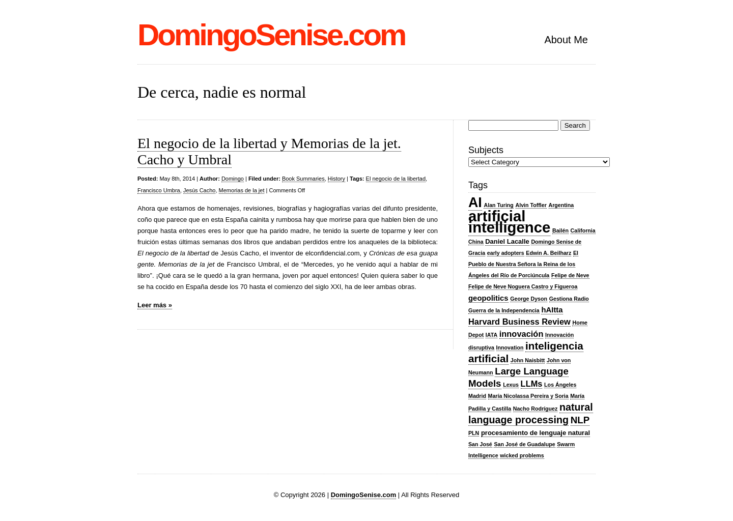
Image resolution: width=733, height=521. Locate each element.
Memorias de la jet (242, 190)
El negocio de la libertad (396, 179)
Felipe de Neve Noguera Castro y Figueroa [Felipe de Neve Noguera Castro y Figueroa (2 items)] (522, 286)
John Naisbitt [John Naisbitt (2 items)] (528, 360)
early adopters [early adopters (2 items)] (505, 253)
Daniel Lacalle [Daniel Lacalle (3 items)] (507, 241)
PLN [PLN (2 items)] (473, 433)
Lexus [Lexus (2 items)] (511, 385)
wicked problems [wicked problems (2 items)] (522, 455)
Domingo (232, 179)
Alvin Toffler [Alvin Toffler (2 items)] (531, 205)
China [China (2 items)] (476, 242)
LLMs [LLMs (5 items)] (532, 383)
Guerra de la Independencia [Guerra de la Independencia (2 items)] (504, 310)
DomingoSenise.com (271, 35)
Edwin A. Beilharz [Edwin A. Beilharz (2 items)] (548, 253)
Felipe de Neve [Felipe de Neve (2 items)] (570, 275)
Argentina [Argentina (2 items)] (561, 205)
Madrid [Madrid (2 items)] (477, 396)
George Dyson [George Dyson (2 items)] (528, 299)
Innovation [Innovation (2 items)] (510, 347)
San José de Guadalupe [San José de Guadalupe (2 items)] (524, 444)
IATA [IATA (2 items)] (491, 335)
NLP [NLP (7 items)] (580, 420)
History (336, 179)
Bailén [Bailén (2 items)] (560, 230)
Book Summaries (303, 179)
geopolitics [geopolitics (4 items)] (488, 298)
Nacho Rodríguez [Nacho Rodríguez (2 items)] (535, 409)
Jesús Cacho (199, 190)
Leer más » (154, 305)
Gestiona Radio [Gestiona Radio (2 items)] (569, 299)
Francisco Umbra (158, 190)
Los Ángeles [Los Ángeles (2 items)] (560, 385)
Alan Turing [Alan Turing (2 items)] (498, 205)
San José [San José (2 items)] (480, 444)
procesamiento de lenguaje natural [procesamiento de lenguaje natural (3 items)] (535, 433)
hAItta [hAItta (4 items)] (551, 310)
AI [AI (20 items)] (475, 202)
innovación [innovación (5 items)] (521, 333)
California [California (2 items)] (583, 230)
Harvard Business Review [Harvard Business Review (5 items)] (519, 321)
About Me (566, 39)
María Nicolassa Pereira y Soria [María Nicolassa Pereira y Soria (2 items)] (528, 396)
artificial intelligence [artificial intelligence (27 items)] (509, 222)
